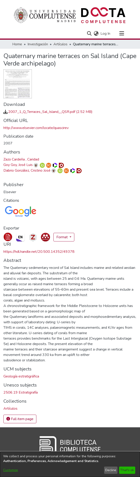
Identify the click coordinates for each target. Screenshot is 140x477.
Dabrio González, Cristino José (26, 170)
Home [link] (17, 44)
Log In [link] (105, 33)
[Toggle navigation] (121, 33)
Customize (10, 470)
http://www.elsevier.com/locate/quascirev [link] (36, 127)
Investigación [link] (38, 44)
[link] (47, 111)
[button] (89, 33)
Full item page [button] (19, 418)
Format (62, 237)
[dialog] (70, 464)
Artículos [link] (60, 44)
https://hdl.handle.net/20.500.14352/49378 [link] (39, 251)
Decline (110, 470)
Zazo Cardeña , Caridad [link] (21, 159)
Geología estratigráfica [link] (21, 376)
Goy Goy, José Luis (18, 164)
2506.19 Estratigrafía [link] (20, 392)
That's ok (127, 470)
